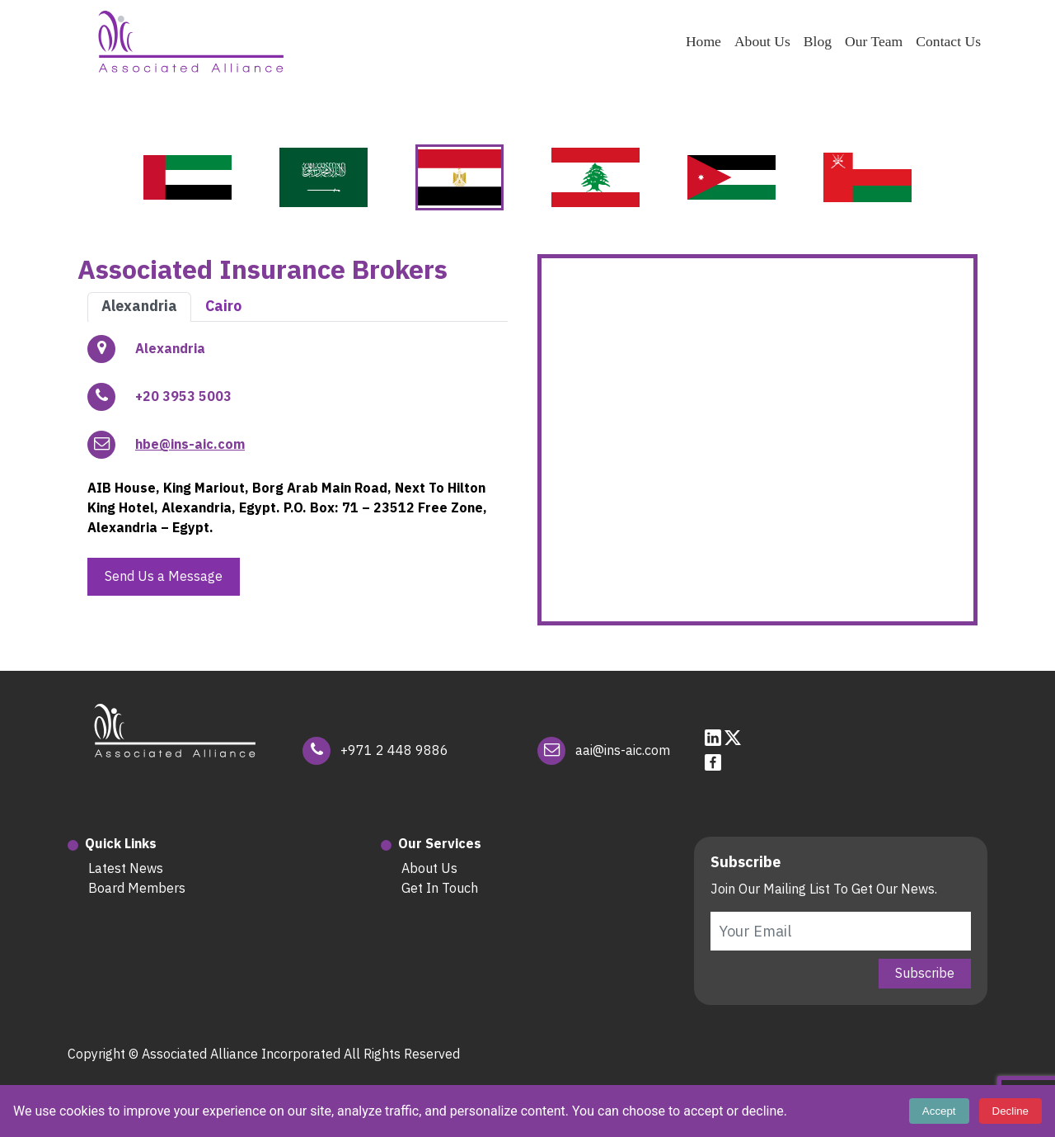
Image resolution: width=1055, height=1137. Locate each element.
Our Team (874, 41)
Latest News (125, 869)
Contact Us (948, 41)
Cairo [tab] (223, 306)
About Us (762, 41)
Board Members (136, 889)
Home (703, 41)
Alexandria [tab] (139, 306)
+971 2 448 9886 (394, 751)
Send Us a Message (164, 577)
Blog (818, 41)
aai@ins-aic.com (622, 751)
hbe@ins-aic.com (190, 445)
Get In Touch (439, 889)
